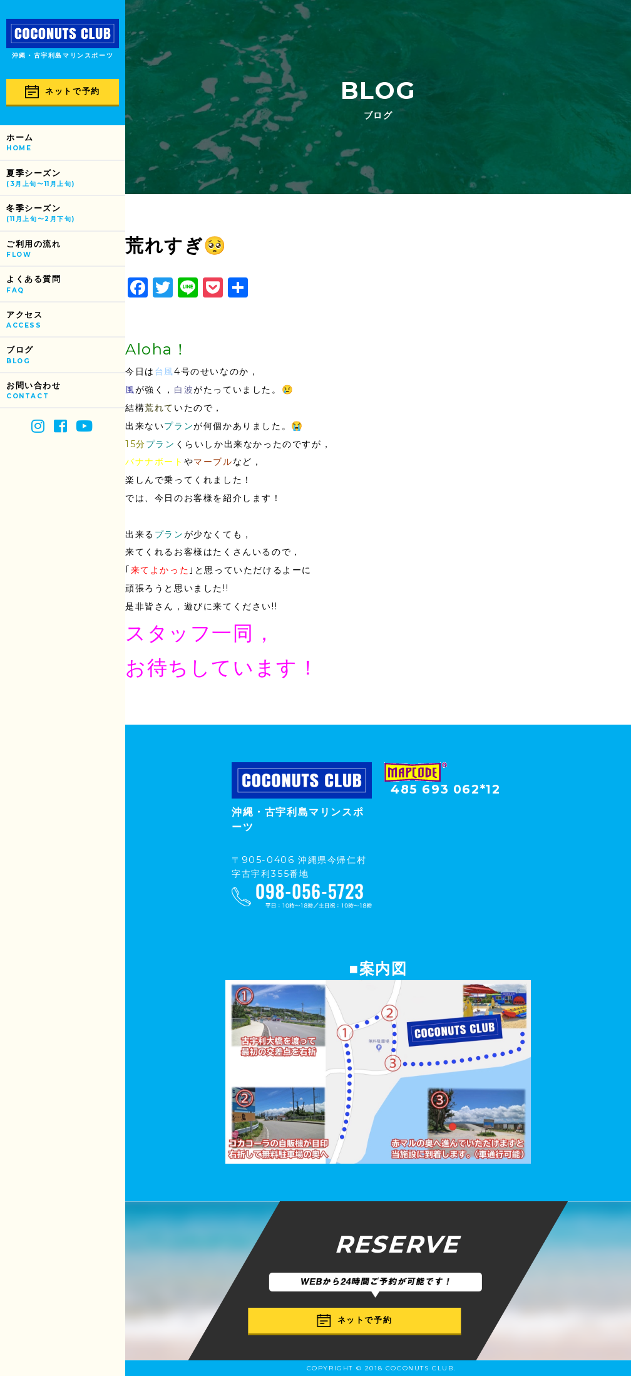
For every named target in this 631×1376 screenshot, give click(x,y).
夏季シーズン (65, 178)
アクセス (65, 320)
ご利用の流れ (65, 249)
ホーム (65, 143)
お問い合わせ (65, 391)
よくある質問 (65, 284)
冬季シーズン (65, 214)
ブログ (65, 355)
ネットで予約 (62, 91)
